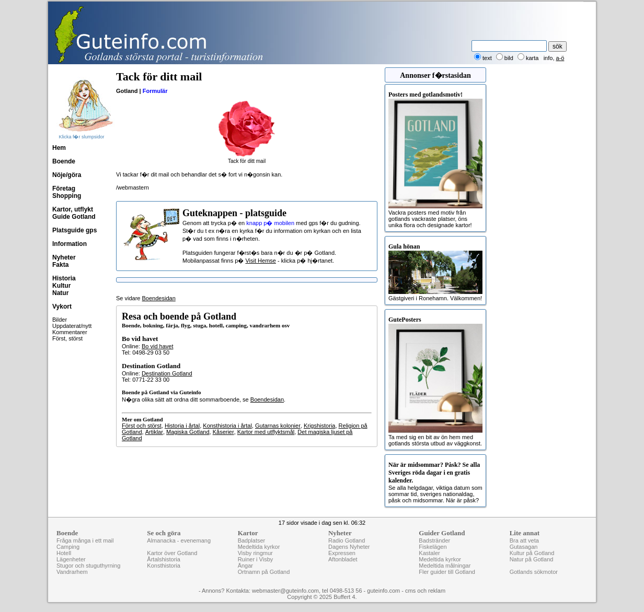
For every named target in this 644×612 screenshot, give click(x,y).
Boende (63, 161)
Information (69, 244)
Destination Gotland (167, 373)
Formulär (155, 91)
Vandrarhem (72, 572)
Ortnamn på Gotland (264, 572)
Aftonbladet (343, 559)
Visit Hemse (260, 260)
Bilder (59, 319)
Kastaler (429, 553)
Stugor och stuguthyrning (88, 565)
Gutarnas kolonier (278, 425)
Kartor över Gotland (172, 553)
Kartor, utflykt (72, 209)
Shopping (66, 195)
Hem (59, 147)
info (548, 58)
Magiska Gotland (188, 432)
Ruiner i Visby (255, 559)
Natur (60, 293)
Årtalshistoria (163, 559)
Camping (67, 547)
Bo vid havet (158, 346)
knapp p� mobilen (270, 223)
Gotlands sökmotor (534, 572)
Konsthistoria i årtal (227, 425)
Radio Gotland (346, 540)
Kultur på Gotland (532, 553)
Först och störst (142, 425)
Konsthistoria (163, 565)
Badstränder (434, 540)
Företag (63, 188)
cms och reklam (425, 590)
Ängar (245, 565)
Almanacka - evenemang (179, 540)
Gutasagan (524, 547)
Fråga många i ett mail (84, 540)
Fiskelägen (432, 547)
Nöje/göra (66, 175)
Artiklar (154, 432)
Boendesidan (159, 298)
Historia (64, 278)
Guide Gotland (74, 216)
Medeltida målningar (444, 565)
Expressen (341, 553)
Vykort (62, 306)
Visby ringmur (255, 553)
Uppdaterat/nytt (71, 326)
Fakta (60, 264)
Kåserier (223, 432)
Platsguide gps (74, 230)
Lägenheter (71, 559)
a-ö (560, 58)
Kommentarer (69, 332)
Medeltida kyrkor (259, 547)
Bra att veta (524, 540)
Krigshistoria (320, 425)
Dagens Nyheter (349, 547)
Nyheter (64, 257)
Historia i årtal (182, 425)
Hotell (63, 553)
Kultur (61, 285)
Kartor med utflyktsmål (265, 432)
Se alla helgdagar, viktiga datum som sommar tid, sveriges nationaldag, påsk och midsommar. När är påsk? (435, 482)
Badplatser (252, 540)
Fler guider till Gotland (447, 572)
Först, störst (67, 338)
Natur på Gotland (532, 559)
